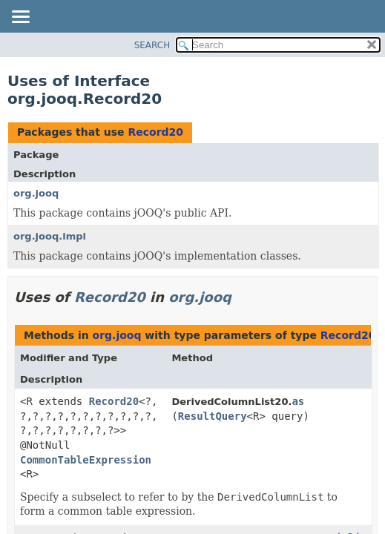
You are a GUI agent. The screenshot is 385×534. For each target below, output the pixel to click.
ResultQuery (212, 416)
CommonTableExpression (85, 460)
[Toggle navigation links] (20, 17)
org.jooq (36, 193)
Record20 (155, 132)
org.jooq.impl (49, 236)
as (298, 401)
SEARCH (152, 45)
